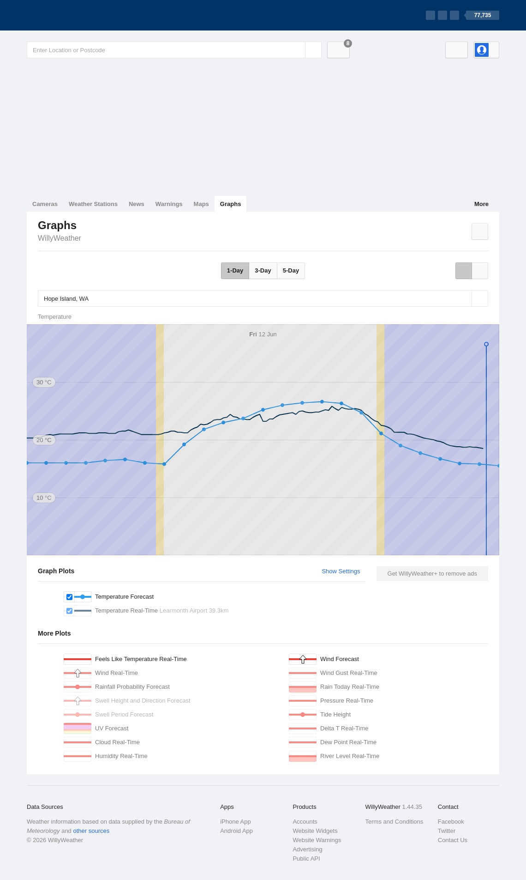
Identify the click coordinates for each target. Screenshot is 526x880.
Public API (306, 858)
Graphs (230, 203)
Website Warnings (317, 840)
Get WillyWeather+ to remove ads (432, 573)
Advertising (307, 849)
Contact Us (452, 840)
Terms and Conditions (394, 821)
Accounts (305, 821)
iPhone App (235, 821)
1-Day (235, 270)
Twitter (446, 830)
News (136, 203)
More (481, 203)
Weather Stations (93, 203)
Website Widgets (315, 830)
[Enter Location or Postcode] (174, 50)
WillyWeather (59, 238)
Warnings (169, 203)
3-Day (263, 270)
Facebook (451, 821)
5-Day (291, 270)
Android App (236, 830)
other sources (91, 830)
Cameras (45, 203)
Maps (201, 203)
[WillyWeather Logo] (70, 15)
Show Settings (341, 571)
